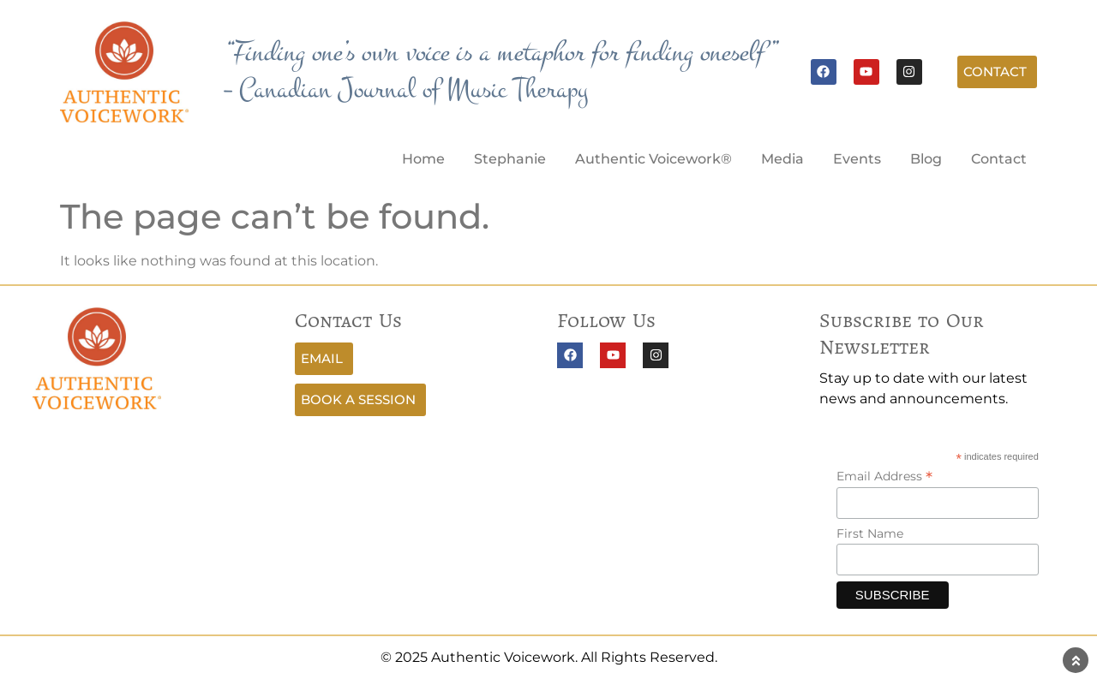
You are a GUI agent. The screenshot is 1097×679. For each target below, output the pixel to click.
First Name (869, 533)
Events (857, 159)
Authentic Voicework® (653, 159)
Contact (999, 159)
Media (782, 159)
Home (423, 159)
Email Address (884, 476)
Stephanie (510, 159)
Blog (926, 159)
